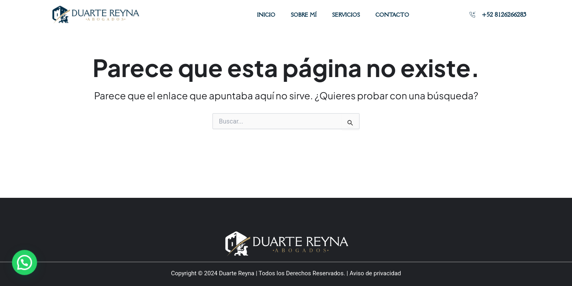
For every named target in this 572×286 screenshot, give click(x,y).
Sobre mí (304, 15)
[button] (19, 264)
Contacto (392, 15)
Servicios (346, 15)
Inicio (266, 15)
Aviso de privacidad (375, 273)
